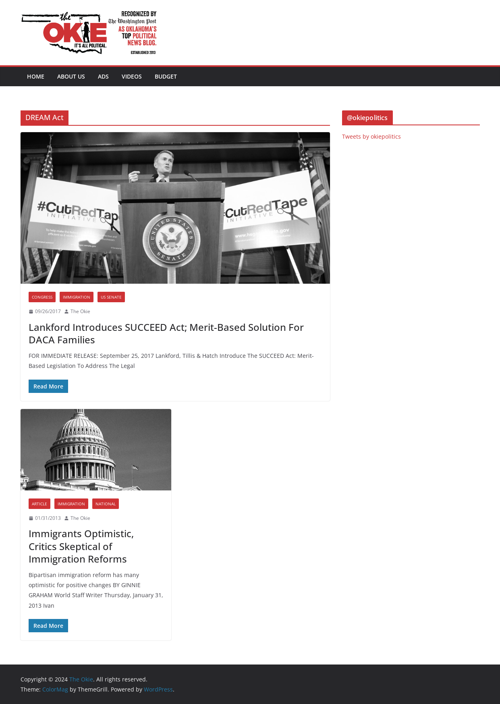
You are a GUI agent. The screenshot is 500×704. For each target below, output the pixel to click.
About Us (71, 76)
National (105, 504)
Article (39, 504)
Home (35, 76)
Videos (132, 76)
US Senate (111, 297)
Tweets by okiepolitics (371, 136)
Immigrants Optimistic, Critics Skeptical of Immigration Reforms (81, 546)
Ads (103, 76)
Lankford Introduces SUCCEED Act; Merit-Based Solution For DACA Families (166, 333)
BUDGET (166, 76)
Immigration (76, 297)
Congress (42, 297)
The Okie (80, 311)
